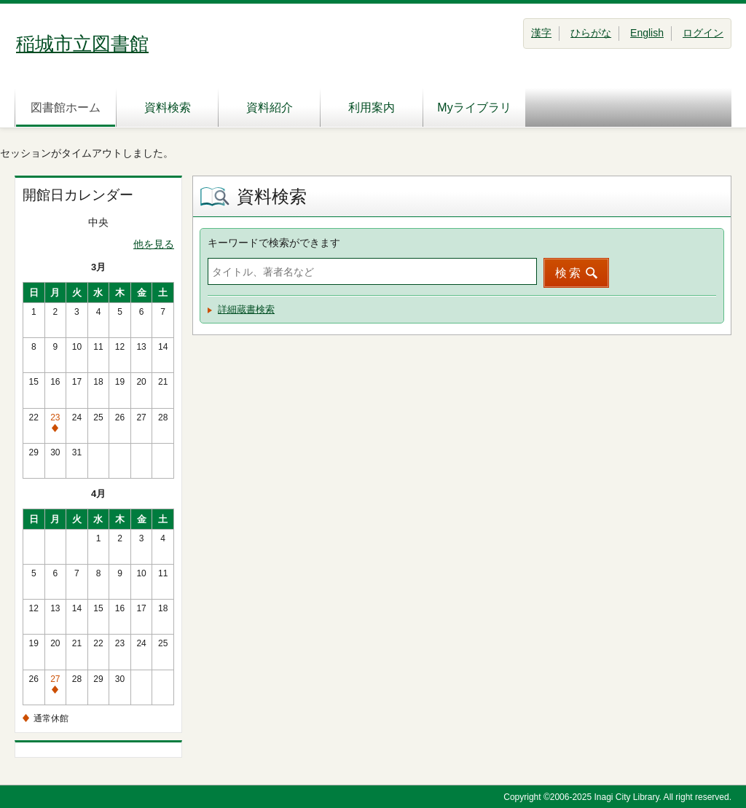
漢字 (541, 33)
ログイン (703, 33)
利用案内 (371, 107)
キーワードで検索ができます (274, 242)
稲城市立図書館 (82, 44)
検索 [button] (569, 273)
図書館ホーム (66, 107)
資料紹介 (269, 107)
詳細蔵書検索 (246, 309)
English (647, 33)
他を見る (153, 244)
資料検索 (167, 107)
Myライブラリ (474, 107)
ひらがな (590, 33)
